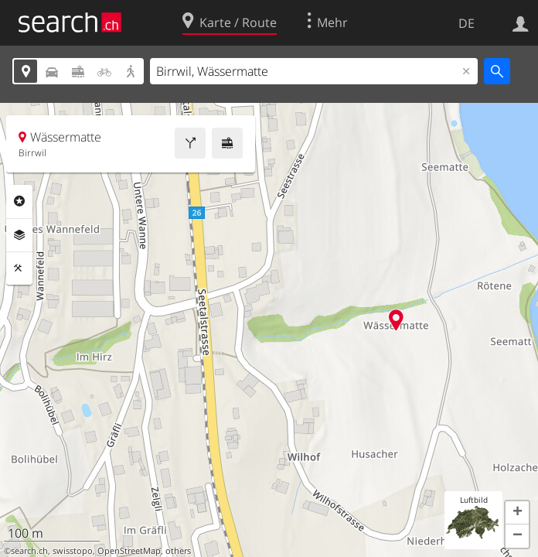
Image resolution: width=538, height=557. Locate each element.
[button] (517, 513)
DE (466, 23)
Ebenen (19, 235)
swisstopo (73, 550)
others (178, 550)
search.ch (29, 550)
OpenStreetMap (129, 550)
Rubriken (19, 201)
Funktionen (19, 268)
